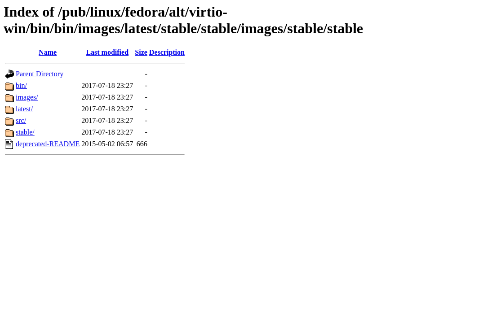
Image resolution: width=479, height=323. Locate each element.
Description (167, 52)
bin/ (21, 85)
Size (141, 52)
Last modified (107, 52)
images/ (27, 97)
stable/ (25, 132)
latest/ (24, 109)
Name (48, 52)
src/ (21, 120)
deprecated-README (48, 144)
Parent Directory (39, 74)
